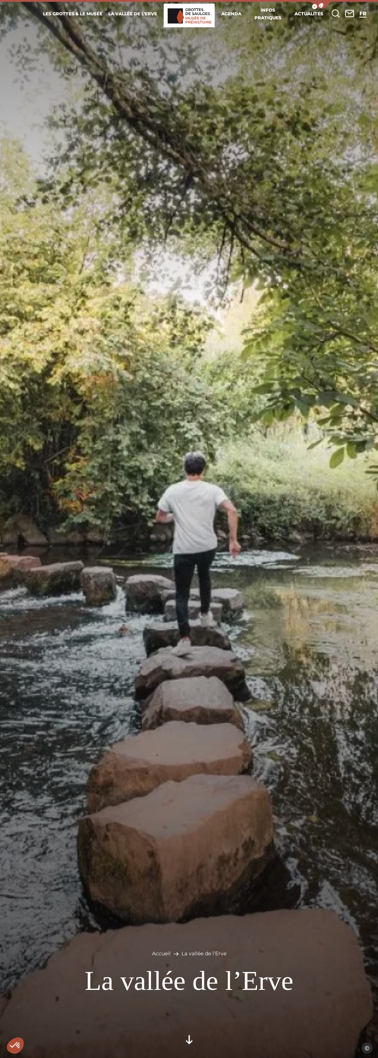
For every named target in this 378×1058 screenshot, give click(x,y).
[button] (321, 5)
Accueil (161, 953)
